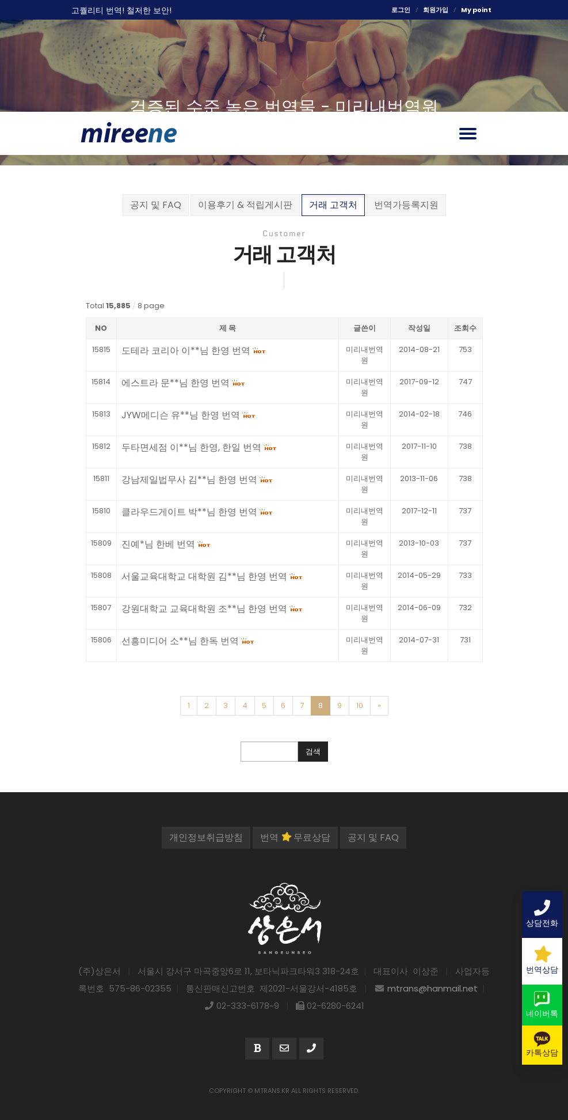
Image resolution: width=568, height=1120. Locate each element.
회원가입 (435, 9)
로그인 (400, 9)
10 (359, 705)
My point (476, 9)
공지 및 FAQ (155, 204)
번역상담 (542, 960)
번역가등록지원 (406, 204)
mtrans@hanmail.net (432, 988)
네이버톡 (542, 1004)
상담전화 (542, 914)
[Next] (379, 706)
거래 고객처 (333, 204)
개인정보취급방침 (206, 837)
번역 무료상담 (295, 837)
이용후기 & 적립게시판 (245, 204)
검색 (313, 751)
